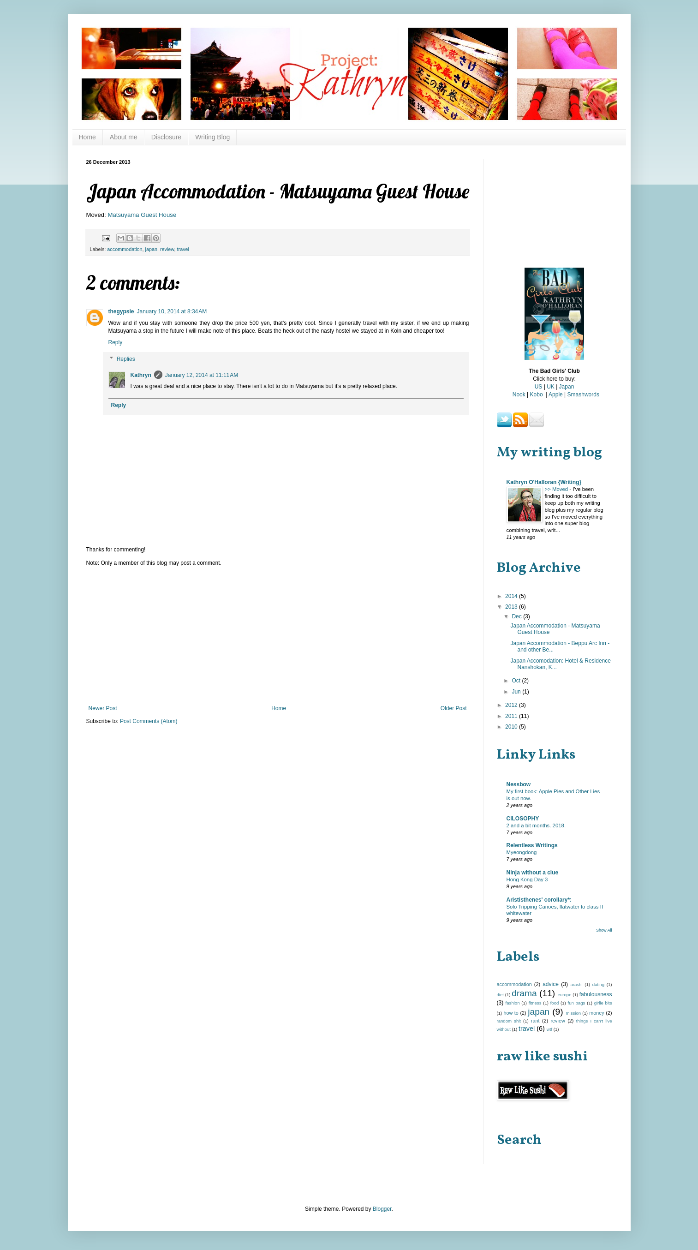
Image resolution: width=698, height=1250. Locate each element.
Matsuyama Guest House (141, 214)
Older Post (454, 708)
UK (551, 386)
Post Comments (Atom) (149, 721)
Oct (517, 680)
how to (510, 1013)
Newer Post (103, 708)
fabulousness (595, 994)
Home (87, 137)
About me (123, 137)
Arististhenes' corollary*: (539, 900)
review (167, 249)
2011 (512, 716)
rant (535, 1020)
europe (565, 994)
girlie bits (603, 1002)
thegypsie (121, 311)
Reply (115, 342)
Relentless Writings (532, 845)
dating (598, 984)
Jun (517, 691)
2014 (512, 596)
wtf (549, 1029)
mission (573, 1013)
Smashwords (583, 394)
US (539, 386)
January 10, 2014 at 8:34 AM (172, 311)
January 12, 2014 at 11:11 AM (201, 375)
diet (500, 994)
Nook (519, 394)
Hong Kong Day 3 (527, 879)
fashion (513, 1002)
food (554, 1002)
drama (524, 993)
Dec (517, 616)
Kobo (536, 394)
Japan (566, 386)
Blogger (382, 1209)
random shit (509, 1020)
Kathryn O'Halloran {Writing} (544, 482)
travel (183, 249)
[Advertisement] (278, 636)
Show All (604, 930)
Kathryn (141, 375)
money (596, 1013)
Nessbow (519, 784)
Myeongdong (522, 852)
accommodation (124, 249)
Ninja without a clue (533, 872)
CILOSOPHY (523, 818)
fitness (535, 1002)
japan (151, 249)
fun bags (576, 1002)
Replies (126, 359)
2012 (512, 705)
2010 (512, 727)
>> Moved (557, 489)
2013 (512, 607)
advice (551, 984)
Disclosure (166, 137)
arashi (576, 984)
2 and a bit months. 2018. (536, 825)
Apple (556, 394)
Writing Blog (212, 137)
